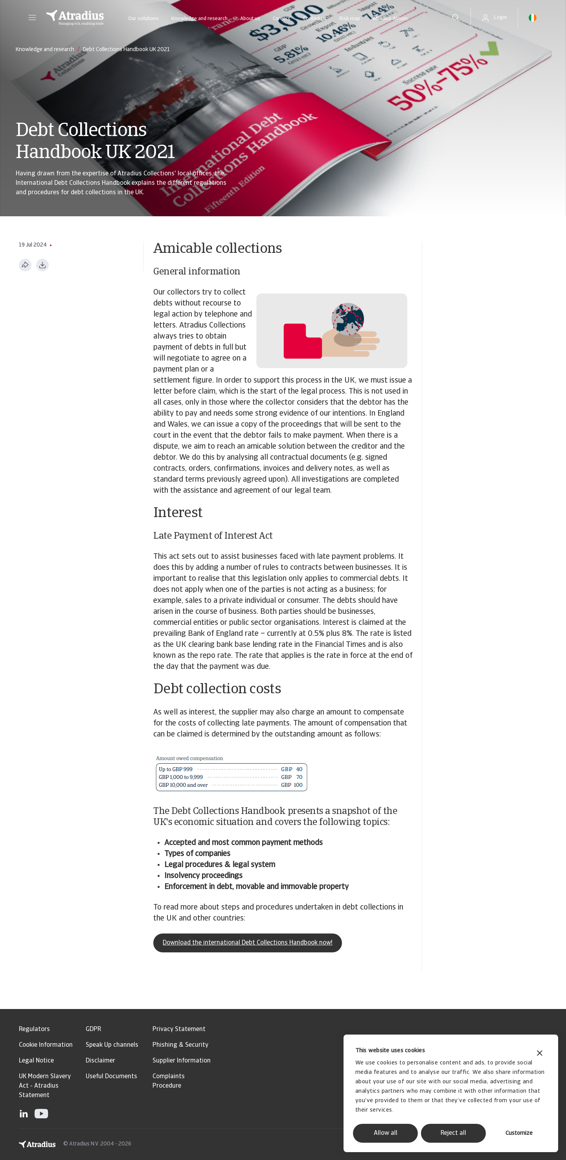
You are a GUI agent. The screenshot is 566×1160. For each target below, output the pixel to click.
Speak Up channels (112, 1045)
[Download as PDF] (42, 265)
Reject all (453, 1133)
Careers (281, 18)
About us (250, 18)
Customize (519, 1133)
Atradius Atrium (390, 18)
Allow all (385, 1133)
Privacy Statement (179, 1029)
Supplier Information (182, 1061)
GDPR (93, 1029)
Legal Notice (36, 1061)
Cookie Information (46, 1045)
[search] (456, 17)
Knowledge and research (199, 18)
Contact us (315, 18)
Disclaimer (100, 1061)
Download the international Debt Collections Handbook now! (248, 943)
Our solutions (143, 18)
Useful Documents (111, 1076)
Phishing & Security (180, 1045)
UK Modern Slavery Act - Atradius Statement (45, 1086)
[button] (32, 17)
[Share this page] (25, 265)
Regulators (34, 1029)
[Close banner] (539, 1054)
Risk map (349, 18)
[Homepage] (75, 18)
